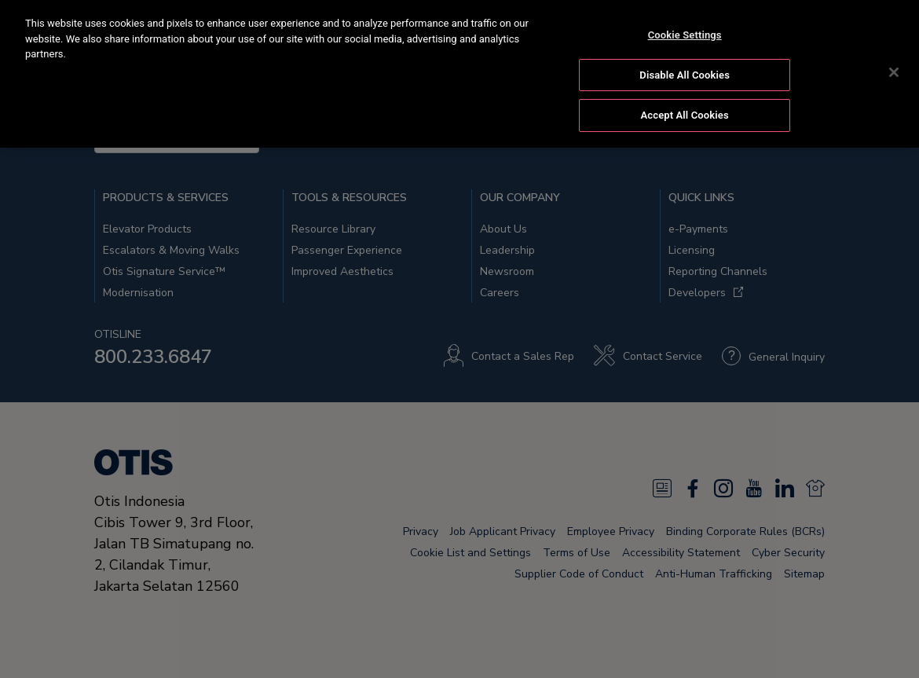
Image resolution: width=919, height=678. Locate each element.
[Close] (894, 68)
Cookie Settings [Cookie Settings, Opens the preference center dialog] (685, 31)
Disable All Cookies (684, 70)
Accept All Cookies (685, 111)
